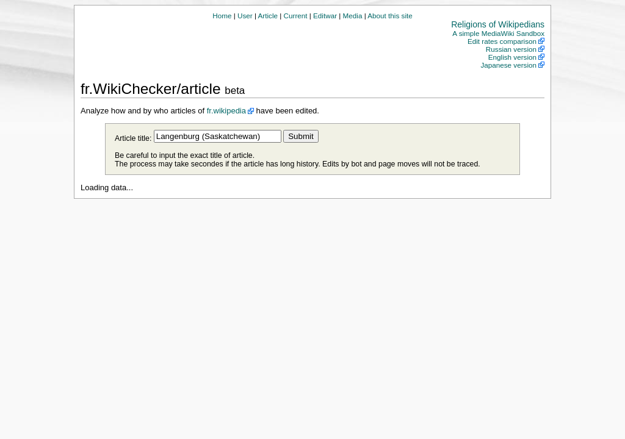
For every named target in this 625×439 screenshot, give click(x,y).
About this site (389, 16)
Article (268, 16)
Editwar (325, 16)
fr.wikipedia (226, 110)
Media (353, 16)
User (245, 16)
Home (221, 16)
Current (296, 16)
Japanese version (508, 65)
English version (512, 57)
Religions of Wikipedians (497, 24)
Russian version (511, 49)
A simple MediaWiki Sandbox (498, 33)
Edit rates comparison (502, 41)
